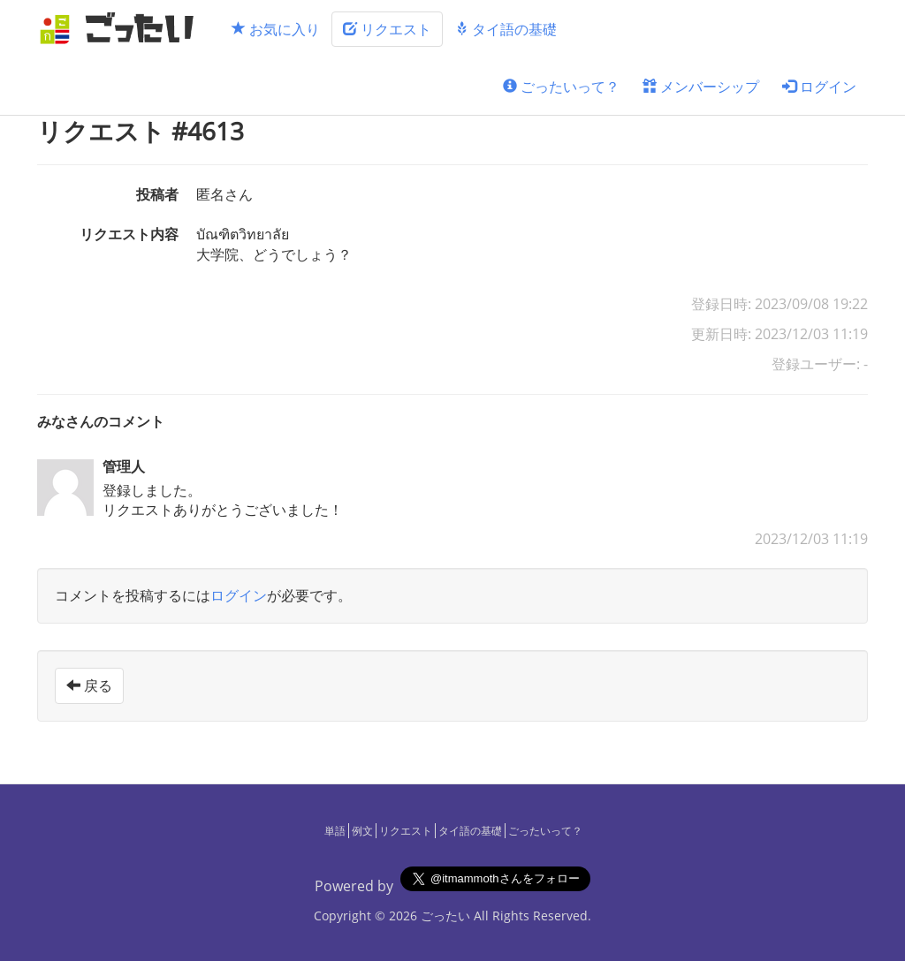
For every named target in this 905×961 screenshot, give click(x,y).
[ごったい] (122, 28)
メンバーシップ (701, 86)
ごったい (445, 915)
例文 (362, 830)
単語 (335, 830)
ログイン (819, 86)
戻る (89, 685)
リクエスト (387, 29)
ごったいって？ (561, 86)
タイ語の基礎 (505, 29)
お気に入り (276, 29)
